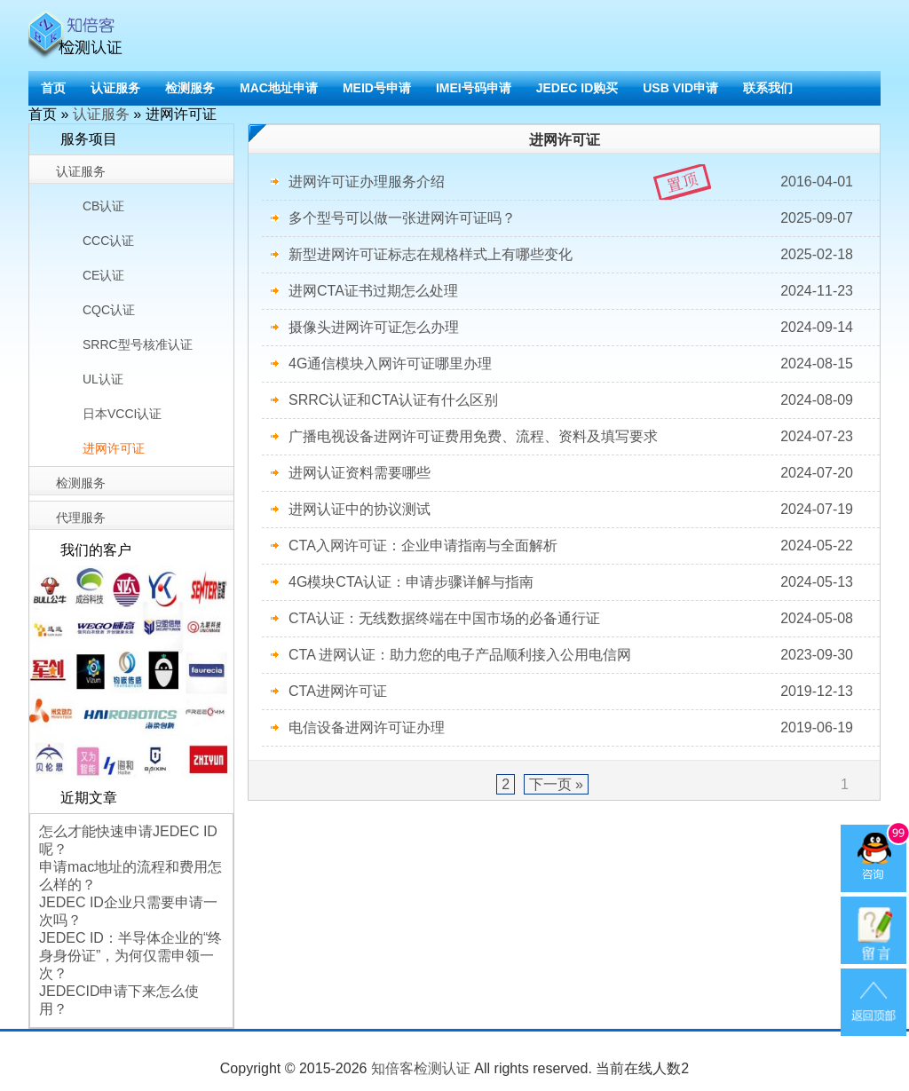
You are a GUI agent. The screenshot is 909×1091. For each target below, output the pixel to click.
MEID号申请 (377, 88)
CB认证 (103, 206)
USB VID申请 (680, 88)
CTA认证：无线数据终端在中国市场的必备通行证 (444, 618)
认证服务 (115, 88)
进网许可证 (114, 448)
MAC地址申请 (279, 88)
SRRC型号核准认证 (138, 344)
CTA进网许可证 (338, 691)
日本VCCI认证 (122, 414)
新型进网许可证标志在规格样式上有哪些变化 (431, 254)
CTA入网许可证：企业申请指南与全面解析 (423, 545)
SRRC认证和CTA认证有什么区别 (393, 399)
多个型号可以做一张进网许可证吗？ (402, 217)
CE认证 (103, 275)
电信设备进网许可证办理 (367, 727)
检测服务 (190, 88)
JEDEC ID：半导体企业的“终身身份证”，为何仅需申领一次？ (130, 955)
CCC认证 (108, 240)
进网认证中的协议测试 (360, 509)
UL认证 (103, 379)
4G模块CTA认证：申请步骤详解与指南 (411, 581)
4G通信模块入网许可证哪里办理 (390, 363)
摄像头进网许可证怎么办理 (374, 327)
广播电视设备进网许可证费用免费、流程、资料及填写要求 (473, 436)
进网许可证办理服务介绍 (367, 181)
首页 (53, 88)
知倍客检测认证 (420, 1068)
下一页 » (556, 784)
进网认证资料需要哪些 (360, 472)
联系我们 (768, 88)
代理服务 (81, 517)
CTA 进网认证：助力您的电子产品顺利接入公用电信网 (460, 654)
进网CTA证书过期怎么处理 (373, 290)
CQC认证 (109, 310)
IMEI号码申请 (473, 88)
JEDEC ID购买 (577, 88)
